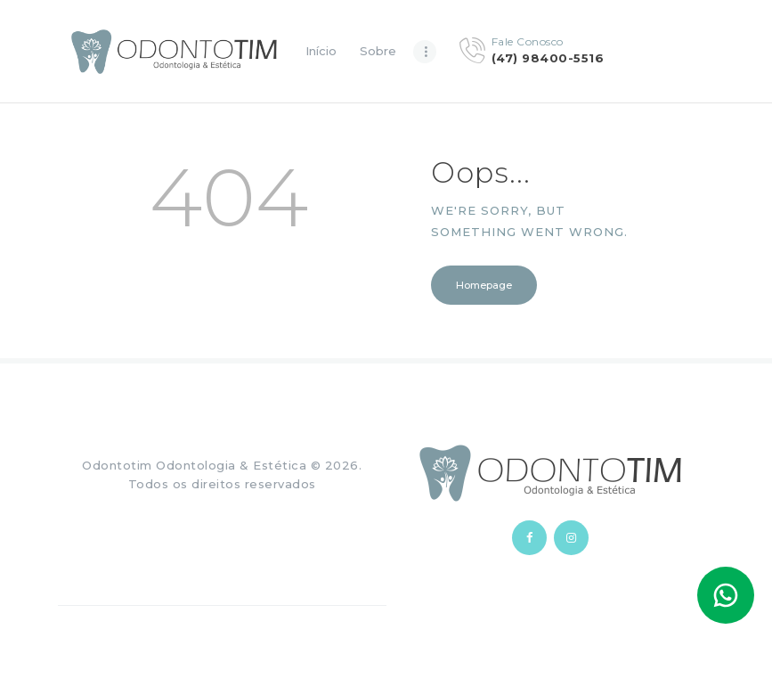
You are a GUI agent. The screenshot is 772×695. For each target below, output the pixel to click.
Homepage (484, 285)
